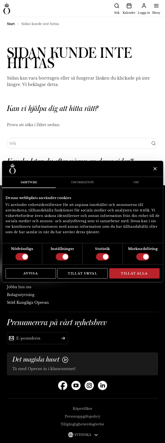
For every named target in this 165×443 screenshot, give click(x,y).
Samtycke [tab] (29, 182)
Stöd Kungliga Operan (28, 302)
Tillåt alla (134, 273)
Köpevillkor (82, 409)
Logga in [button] (144, 8)
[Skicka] (63, 338)
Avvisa (30, 273)
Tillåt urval (82, 273)
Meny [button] (156, 8)
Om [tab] (136, 182)
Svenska (86, 435)
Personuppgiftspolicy (82, 416)
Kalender (129, 8)
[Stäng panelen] (154, 169)
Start (11, 24)
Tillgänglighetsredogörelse (82, 424)
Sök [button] (116, 8)
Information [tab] (82, 182)
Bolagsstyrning (21, 294)
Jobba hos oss (19, 287)
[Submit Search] (153, 143)
